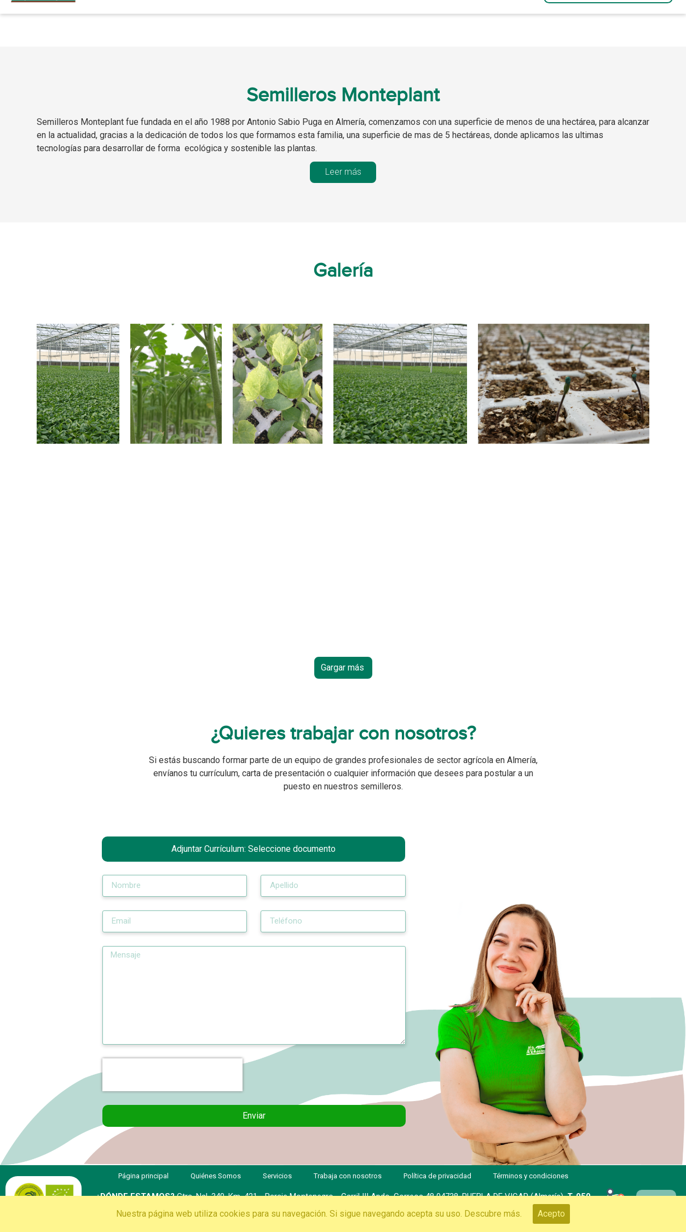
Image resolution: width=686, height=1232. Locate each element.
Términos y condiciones (530, 1176)
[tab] (343, 172)
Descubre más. (493, 1213)
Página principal (135, 23)
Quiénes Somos (322, 23)
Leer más (343, 172)
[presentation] (172, 1074)
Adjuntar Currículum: (253, 849)
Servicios (229, 23)
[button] (608, 23)
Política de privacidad (437, 1176)
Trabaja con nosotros (438, 23)
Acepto (551, 1213)
